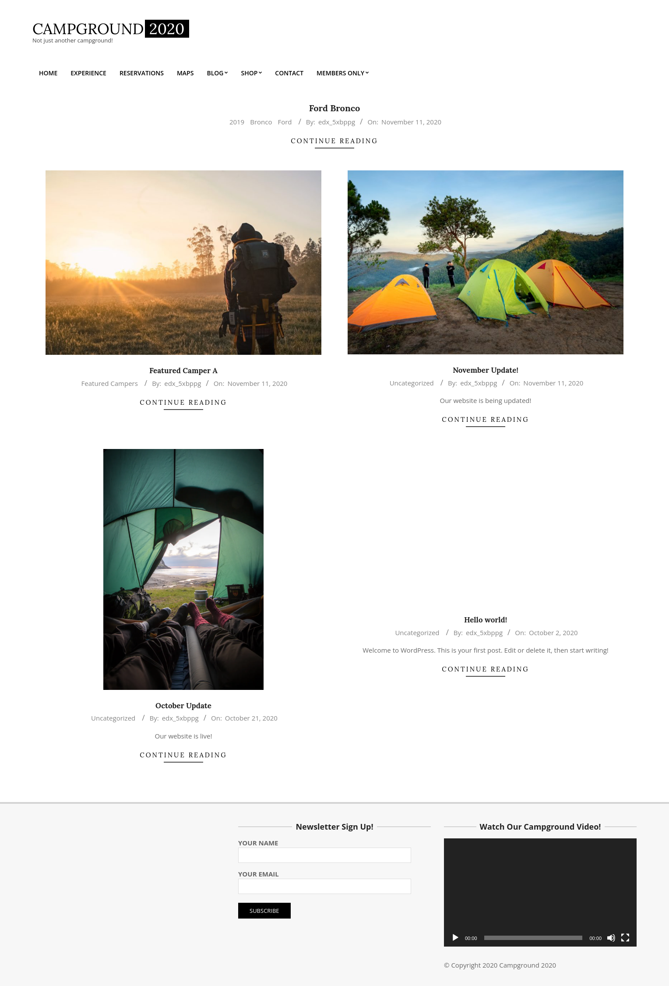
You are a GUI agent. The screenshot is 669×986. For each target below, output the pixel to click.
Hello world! (485, 620)
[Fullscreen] (625, 937)
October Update (183, 705)
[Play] (455, 937)
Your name (324, 848)
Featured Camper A (183, 370)
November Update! (485, 370)
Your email (324, 880)
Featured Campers (109, 383)
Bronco (261, 121)
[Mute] (611, 937)
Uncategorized (412, 382)
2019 (236, 121)
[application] (540, 892)
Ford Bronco (334, 107)
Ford (285, 121)
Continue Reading (334, 141)
